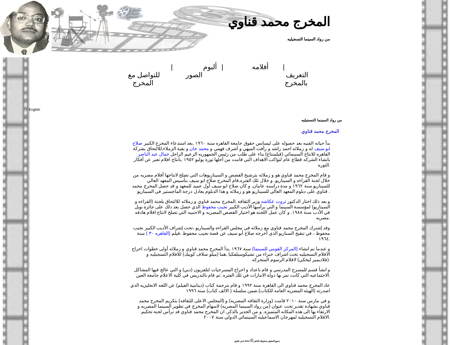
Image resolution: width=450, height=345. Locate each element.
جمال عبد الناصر (153, 154)
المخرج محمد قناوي (279, 22)
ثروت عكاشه (273, 201)
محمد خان (199, 148)
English (34, 110)
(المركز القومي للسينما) (274, 248)
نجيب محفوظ (214, 206)
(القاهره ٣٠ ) (158, 233)
